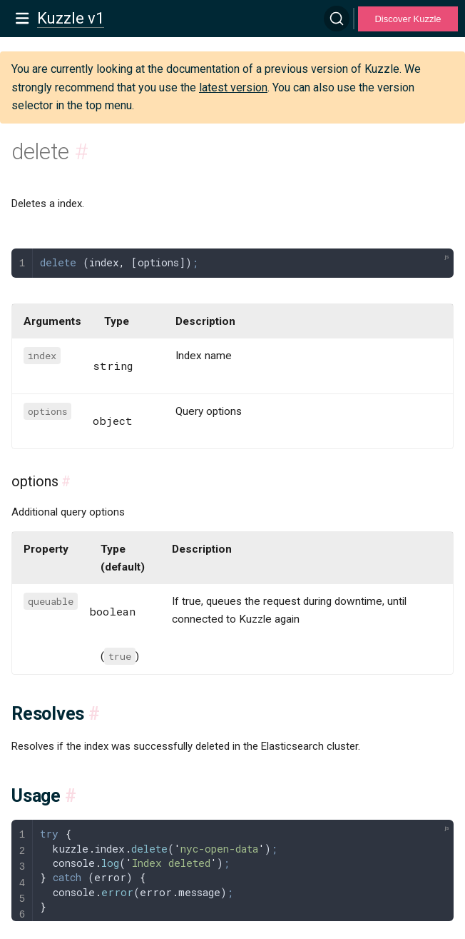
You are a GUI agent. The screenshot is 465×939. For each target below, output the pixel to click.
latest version (233, 87)
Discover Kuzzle (407, 19)
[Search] (336, 18)
